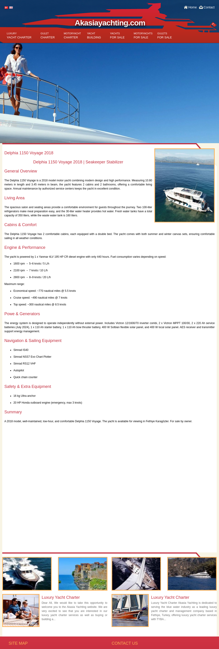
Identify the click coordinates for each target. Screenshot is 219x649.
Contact (209, 7)
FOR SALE (117, 35)
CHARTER (48, 35)
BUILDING (94, 35)
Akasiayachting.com (110, 22)
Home (192, 7)
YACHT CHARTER (19, 35)
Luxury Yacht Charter (61, 597)
